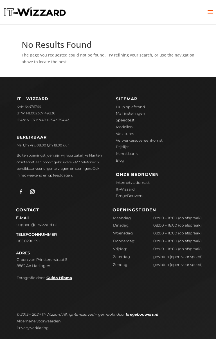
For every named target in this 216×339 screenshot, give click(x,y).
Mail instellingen (130, 113)
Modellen (124, 127)
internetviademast (133, 182)
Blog (120, 160)
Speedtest (125, 120)
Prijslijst (122, 146)
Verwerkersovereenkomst (139, 140)
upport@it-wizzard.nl (37, 224)
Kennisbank (127, 153)
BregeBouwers (129, 195)
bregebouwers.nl (142, 314)
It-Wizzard (125, 189)
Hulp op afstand (130, 107)
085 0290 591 (28, 241)
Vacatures (125, 133)
